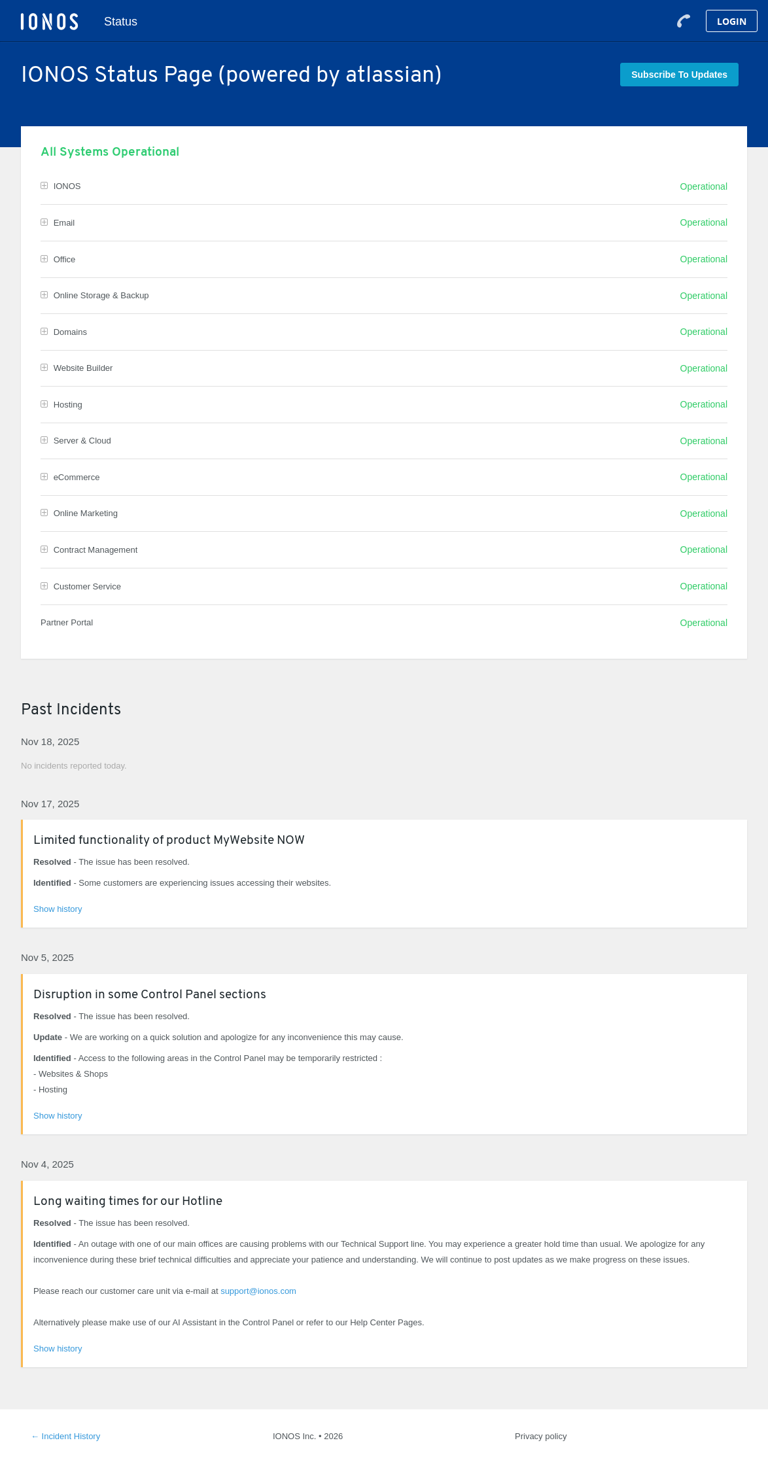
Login (731, 21)
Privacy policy (541, 1436)
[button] (679, 74)
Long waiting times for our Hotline (127, 1202)
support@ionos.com (258, 1291)
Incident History (65, 1436)
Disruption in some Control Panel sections (149, 995)
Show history (57, 909)
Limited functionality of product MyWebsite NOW (169, 841)
